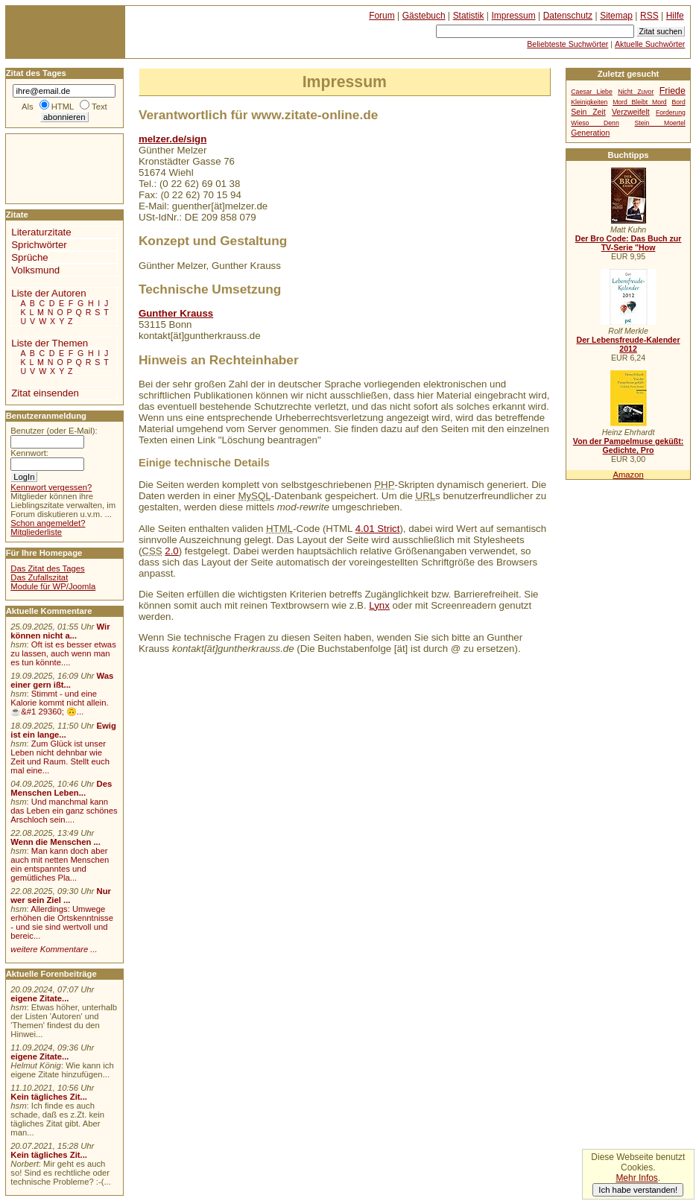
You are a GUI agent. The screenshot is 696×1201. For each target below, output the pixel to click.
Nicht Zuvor (636, 91)
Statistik (468, 15)
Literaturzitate (41, 232)
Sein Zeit (588, 112)
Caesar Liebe (591, 91)
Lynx (379, 605)
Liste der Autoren (48, 293)
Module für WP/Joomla (52, 586)
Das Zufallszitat (39, 577)
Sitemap (616, 15)
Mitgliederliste (36, 531)
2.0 (171, 551)
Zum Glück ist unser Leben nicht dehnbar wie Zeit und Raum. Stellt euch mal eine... (60, 757)
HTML (62, 106)
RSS (649, 15)
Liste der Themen (49, 343)
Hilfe (675, 15)
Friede (672, 91)
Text (99, 106)
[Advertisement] (50, 167)
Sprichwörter (38, 244)
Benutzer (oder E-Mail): (53, 430)
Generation (590, 133)
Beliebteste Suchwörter (567, 43)
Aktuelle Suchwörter (650, 43)
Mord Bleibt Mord (640, 102)
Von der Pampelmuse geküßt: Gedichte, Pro (628, 445)
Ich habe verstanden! (637, 1189)
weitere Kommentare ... (53, 949)
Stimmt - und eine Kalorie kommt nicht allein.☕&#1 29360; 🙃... (59, 702)
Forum (382, 15)
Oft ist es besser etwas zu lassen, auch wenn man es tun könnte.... (63, 653)
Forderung (671, 112)
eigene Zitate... (39, 998)
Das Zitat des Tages (47, 568)
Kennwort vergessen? (51, 487)
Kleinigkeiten (589, 102)
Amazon (628, 474)
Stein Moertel (660, 123)
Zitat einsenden (45, 393)
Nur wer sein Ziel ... (60, 895)
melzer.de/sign (172, 139)
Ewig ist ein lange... (63, 730)
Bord (679, 102)
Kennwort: (29, 453)
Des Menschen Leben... (61, 788)
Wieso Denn (595, 123)
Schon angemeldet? (47, 523)
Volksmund (35, 270)
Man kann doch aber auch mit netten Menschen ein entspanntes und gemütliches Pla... (59, 864)
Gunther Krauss (176, 313)
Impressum (514, 15)
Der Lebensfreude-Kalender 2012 (628, 344)
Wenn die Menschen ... (55, 841)
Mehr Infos (636, 1178)
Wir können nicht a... (60, 631)
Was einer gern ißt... (61, 680)
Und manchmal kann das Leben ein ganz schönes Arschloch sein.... (63, 810)
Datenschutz (567, 15)
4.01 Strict (377, 528)
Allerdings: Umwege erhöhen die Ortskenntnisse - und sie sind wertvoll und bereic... (61, 922)
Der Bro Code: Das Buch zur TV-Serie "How (628, 243)
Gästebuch (424, 15)
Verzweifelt (631, 112)
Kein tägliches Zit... (48, 1096)
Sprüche (29, 257)
